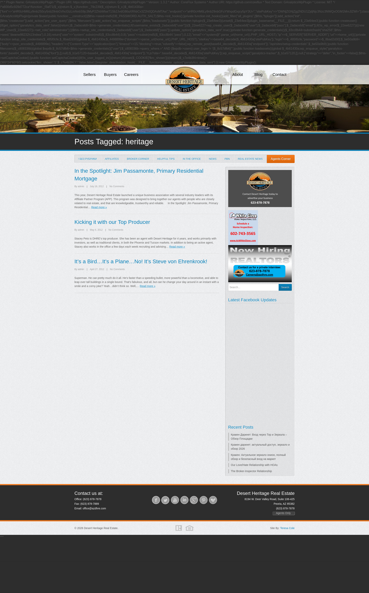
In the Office (192, 158)
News (212, 158)
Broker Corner (138, 158)
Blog (258, 74)
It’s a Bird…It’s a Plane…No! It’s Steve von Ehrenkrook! (141, 261)
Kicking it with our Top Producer (112, 222)
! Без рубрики (87, 158)
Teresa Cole (287, 528)
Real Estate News (250, 158)
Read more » (99, 207)
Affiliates (112, 158)
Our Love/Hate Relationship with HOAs (254, 464)
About (237, 74)
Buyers (110, 74)
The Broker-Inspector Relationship (251, 471)
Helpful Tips (166, 158)
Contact (279, 74)
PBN (227, 158)
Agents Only (283, 513)
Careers (131, 74)
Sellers (89, 74)
